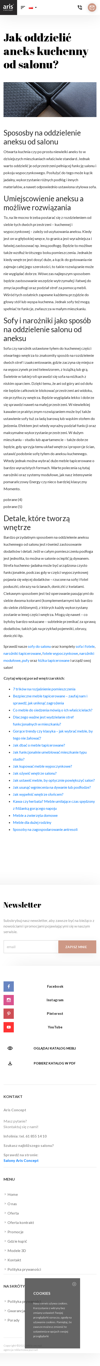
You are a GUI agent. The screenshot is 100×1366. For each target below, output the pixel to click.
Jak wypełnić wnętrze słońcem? (38, 794)
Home (11, 1194)
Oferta (11, 1213)
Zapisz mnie (76, 947)
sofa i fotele (85, 646)
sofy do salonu (39, 646)
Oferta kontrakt (19, 1222)
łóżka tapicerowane (54, 660)
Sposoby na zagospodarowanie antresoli (45, 829)
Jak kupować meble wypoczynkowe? (42, 766)
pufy (25, 660)
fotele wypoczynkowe (60, 653)
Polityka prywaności (22, 1269)
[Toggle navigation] (23, 7)
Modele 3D (15, 1250)
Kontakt (12, 1259)
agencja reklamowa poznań (21, 1349)
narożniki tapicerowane (22, 653)
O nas (10, 1203)
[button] (33, 7)
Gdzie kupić (15, 1241)
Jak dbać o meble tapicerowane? (39, 745)
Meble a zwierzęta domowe (35, 815)
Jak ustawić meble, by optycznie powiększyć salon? (54, 780)
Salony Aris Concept (21, 1160)
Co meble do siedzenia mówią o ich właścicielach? (53, 710)
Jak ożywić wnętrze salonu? (35, 773)
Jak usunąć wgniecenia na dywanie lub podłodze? (52, 787)
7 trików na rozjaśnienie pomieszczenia (44, 689)
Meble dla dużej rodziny (32, 822)
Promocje (13, 1231)
